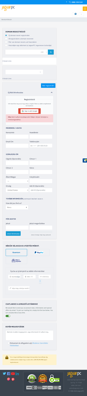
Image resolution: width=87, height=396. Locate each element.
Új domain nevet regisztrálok (18, 35)
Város (32, 168)
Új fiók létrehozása (15, 93)
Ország (8, 186)
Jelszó (8, 223)
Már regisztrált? (48, 85)
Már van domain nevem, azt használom (22, 42)
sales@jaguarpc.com (76, 388)
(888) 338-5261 (76, 2)
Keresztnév (10, 132)
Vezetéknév (34, 132)
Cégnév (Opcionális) (13, 159)
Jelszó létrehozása (13, 234)
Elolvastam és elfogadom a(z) (29, 344)
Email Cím (9, 141)
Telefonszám (34, 141)
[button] (29, 111)
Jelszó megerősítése (37, 223)
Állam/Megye (11, 177)
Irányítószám (34, 177)
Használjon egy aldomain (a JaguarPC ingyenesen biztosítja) (29, 45)
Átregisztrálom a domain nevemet (20, 39)
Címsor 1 (33, 159)
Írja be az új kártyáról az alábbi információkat (25, 271)
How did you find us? (14, 203)
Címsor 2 (9, 168)
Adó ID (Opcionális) (37, 186)
